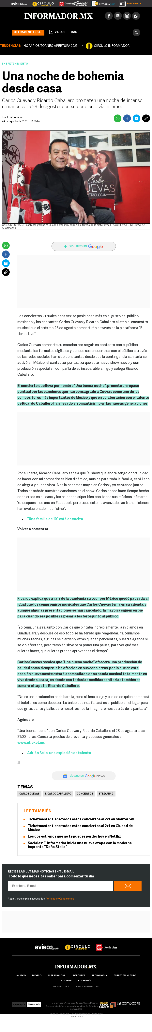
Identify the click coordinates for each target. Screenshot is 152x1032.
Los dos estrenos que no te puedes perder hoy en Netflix (74, 837)
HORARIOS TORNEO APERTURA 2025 (50, 46)
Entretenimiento (15, 64)
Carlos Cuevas (29, 794)
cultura (66, 981)
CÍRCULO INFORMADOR (111, 46)
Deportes (79, 976)
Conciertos (85, 794)
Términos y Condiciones (59, 899)
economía (84, 981)
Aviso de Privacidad (59, 1014)
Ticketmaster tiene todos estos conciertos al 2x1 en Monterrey (81, 819)
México (36, 976)
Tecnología (99, 976)
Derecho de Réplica (80, 1014)
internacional (57, 976)
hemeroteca (61, 987)
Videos (57, 32)
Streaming (106, 794)
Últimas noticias (28, 32)
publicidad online (87, 987)
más (76, 32)
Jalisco (21, 976)
